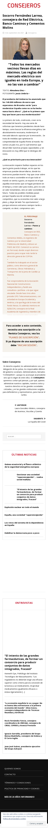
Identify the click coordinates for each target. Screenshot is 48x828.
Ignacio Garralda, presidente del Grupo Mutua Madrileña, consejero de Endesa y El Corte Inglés (23, 735)
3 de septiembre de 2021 (14, 33)
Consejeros (32, 33)
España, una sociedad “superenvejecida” (24, 515)
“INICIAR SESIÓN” (27, 345)
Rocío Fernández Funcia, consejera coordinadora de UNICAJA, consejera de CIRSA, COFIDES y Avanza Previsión (23, 723)
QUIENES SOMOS (12, 768)
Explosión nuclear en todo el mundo (22, 507)
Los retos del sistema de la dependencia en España (24, 524)
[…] (23, 692)
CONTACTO (9, 774)
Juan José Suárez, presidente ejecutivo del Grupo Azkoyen (22, 747)
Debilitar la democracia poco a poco (22, 533)
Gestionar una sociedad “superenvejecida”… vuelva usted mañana (30, 477)
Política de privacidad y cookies (14, 819)
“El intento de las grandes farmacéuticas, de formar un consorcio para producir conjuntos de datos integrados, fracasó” (30, 494)
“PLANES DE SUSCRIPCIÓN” (23, 337)
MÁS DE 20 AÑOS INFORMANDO (19, 797)
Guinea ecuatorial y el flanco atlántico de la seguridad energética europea (23, 465)
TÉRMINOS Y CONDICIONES (17, 782)
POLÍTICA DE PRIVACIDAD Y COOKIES (21, 788)
